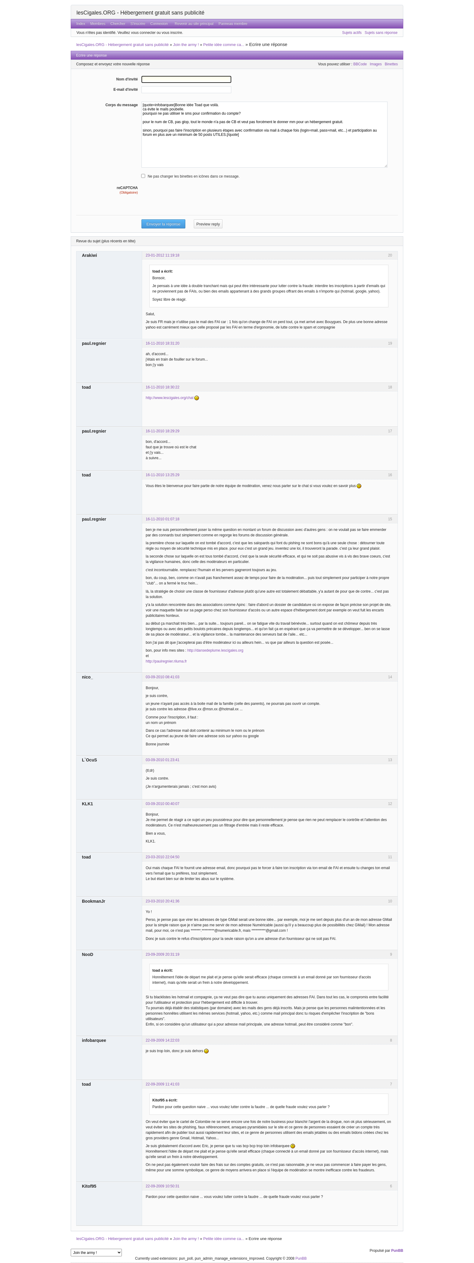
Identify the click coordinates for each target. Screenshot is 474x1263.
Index (80, 23)
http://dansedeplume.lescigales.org (215, 650)
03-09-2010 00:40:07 (162, 804)
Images (375, 64)
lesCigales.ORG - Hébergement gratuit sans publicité (140, 13)
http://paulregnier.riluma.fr (166, 661)
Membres (98, 23)
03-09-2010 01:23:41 (162, 760)
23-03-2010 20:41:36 (162, 901)
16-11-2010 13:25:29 (162, 475)
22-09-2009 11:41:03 (162, 1084)
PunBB (397, 1250)
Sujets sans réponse (381, 33)
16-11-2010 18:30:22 (162, 387)
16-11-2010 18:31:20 (162, 343)
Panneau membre (233, 23)
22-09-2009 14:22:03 (162, 1040)
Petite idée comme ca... (223, 44)
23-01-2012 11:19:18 (162, 255)
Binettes (391, 64)
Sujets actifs (352, 33)
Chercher (117, 23)
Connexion (158, 23)
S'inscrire (137, 23)
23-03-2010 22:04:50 (162, 857)
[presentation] (187, 207)
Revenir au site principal (194, 23)
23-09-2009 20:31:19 (162, 954)
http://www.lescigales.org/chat (169, 398)
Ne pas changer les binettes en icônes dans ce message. (193, 176)
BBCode (360, 64)
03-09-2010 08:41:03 (162, 677)
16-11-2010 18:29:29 (162, 431)
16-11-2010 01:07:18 (162, 519)
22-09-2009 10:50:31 (162, 1186)
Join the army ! (186, 44)
